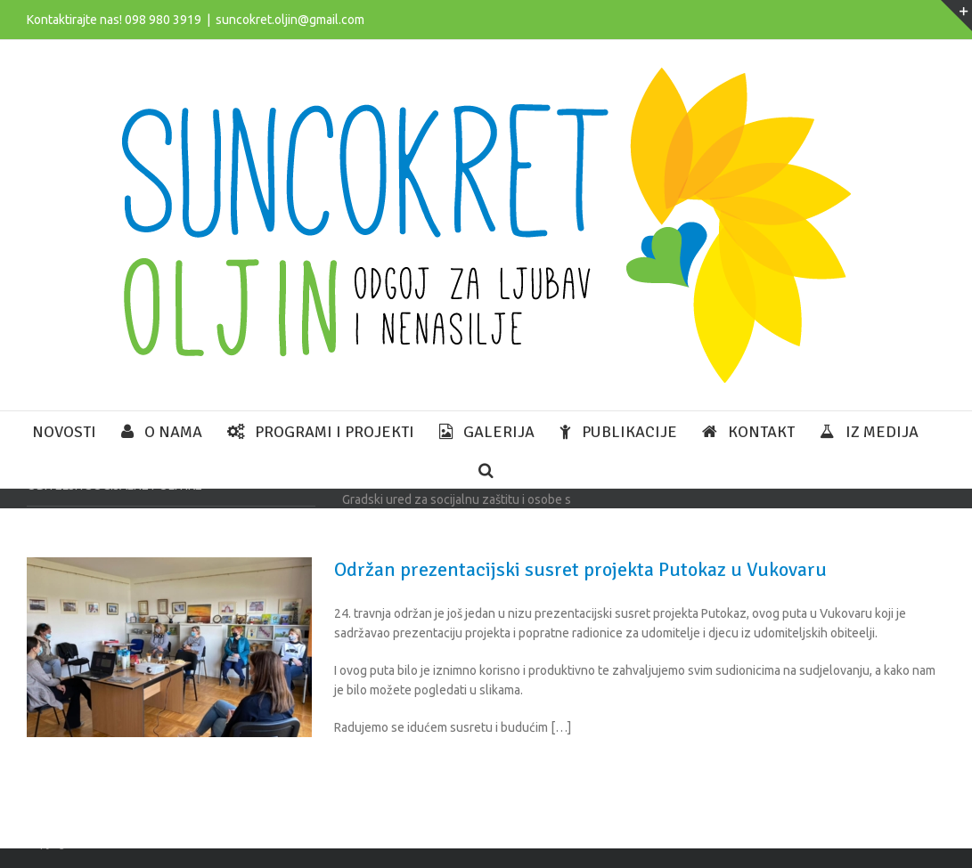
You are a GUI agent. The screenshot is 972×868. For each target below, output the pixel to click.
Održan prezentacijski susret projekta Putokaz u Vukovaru (580, 569)
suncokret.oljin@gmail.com (290, 19)
